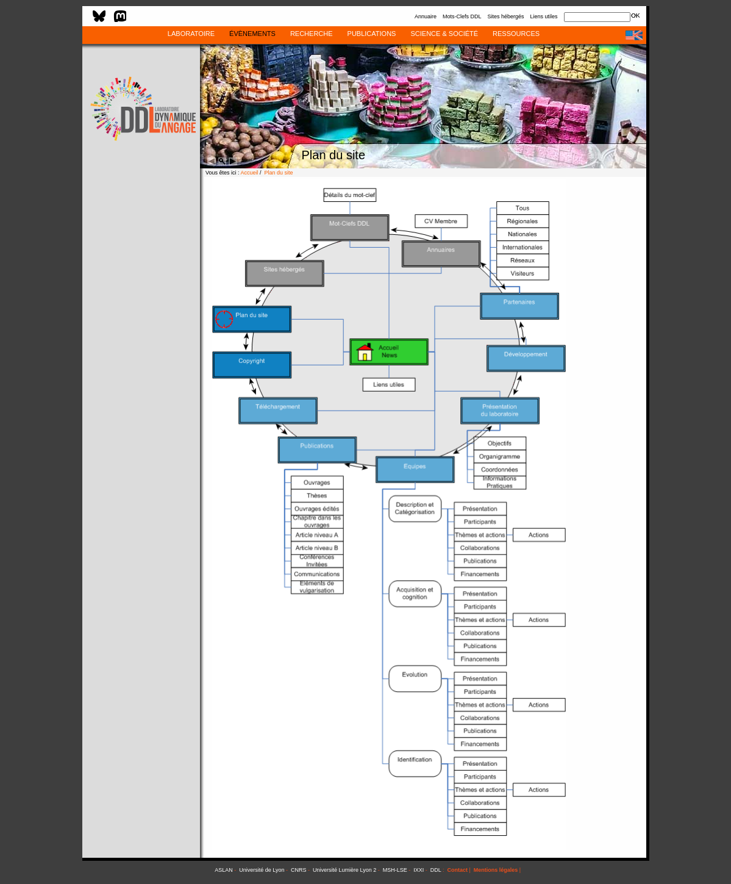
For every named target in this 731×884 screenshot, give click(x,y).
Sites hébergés (505, 16)
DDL (435, 870)
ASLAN (224, 870)
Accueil (250, 173)
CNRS (299, 870)
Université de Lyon (261, 870)
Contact (457, 870)
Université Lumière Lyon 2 (344, 870)
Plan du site (279, 173)
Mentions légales (496, 870)
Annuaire (426, 16)
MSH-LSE (395, 870)
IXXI (418, 870)
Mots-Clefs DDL (462, 16)
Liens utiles (543, 16)
